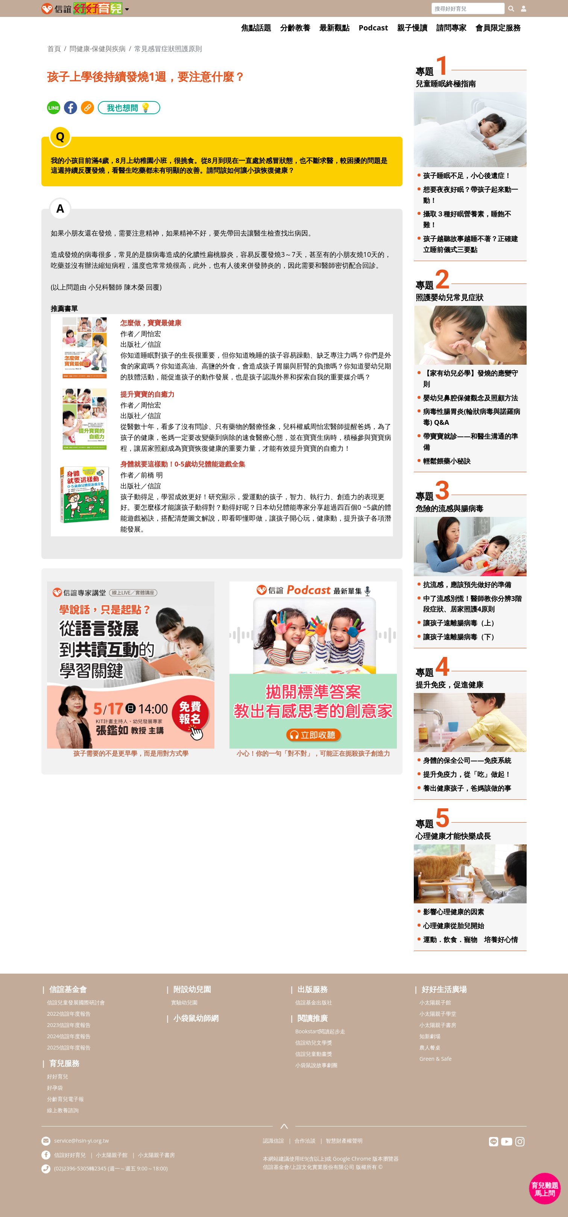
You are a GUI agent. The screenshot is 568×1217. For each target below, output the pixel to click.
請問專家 (451, 28)
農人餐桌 (429, 1047)
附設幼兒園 (192, 989)
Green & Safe (435, 1058)
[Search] (468, 8)
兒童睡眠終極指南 (446, 84)
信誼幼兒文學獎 (313, 1042)
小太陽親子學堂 (437, 1013)
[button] (127, 7)
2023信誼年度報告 (69, 1024)
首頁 (54, 48)
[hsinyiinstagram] (520, 1143)
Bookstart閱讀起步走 (320, 1031)
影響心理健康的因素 (453, 911)
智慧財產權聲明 (344, 1140)
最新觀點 (334, 28)
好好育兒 (57, 1076)
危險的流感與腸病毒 (449, 508)
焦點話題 (256, 28)
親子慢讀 (412, 28)
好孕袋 (55, 1087)
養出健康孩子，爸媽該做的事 (467, 788)
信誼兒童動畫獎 (313, 1053)
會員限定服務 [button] (498, 28)
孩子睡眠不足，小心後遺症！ (467, 175)
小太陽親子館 (435, 1002)
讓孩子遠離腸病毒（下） (460, 636)
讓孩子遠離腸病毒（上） (460, 622)
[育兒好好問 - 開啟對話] (545, 1189)
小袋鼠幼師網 (196, 1018)
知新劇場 (429, 1036)
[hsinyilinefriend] (493, 1143)
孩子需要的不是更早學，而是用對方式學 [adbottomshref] (130, 753)
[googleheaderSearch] (511, 9)
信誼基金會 (68, 989)
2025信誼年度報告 (69, 1047)
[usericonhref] (521, 9)
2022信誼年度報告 (69, 1013)
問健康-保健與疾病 (98, 48)
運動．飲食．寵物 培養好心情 (470, 939)
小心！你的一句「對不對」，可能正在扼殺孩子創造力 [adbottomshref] (313, 753)
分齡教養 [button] (295, 28)
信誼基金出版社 (313, 1002)
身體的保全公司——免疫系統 (467, 760)
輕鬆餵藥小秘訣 (447, 460)
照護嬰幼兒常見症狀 (449, 297)
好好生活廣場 (444, 989)
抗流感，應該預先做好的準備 (467, 584)
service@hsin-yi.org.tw (81, 1140)
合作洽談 (305, 1140)
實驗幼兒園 (184, 1002)
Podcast (373, 28)
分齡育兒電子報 (65, 1098)
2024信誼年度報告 (69, 1036)
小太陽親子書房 (437, 1024)
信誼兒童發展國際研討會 (76, 1002)
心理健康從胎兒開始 (453, 925)
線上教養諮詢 (63, 1110)
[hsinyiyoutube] (506, 1143)
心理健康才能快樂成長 (453, 836)
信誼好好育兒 (70, 1154)
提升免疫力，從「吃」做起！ (467, 774)
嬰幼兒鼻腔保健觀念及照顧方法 (470, 397)
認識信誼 (273, 1140)
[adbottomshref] (130, 664)
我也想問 (129, 107)
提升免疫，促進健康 (449, 684)
